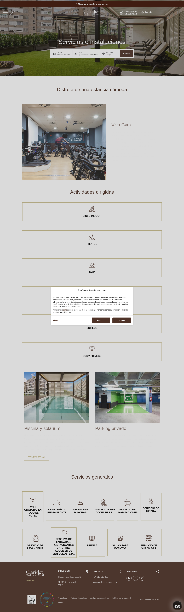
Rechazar (101, 320)
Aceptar (121, 320)
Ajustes (56, 320)
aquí (65, 310)
